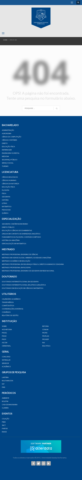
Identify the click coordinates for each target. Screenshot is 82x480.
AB (68, 458)
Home (5, 40)
